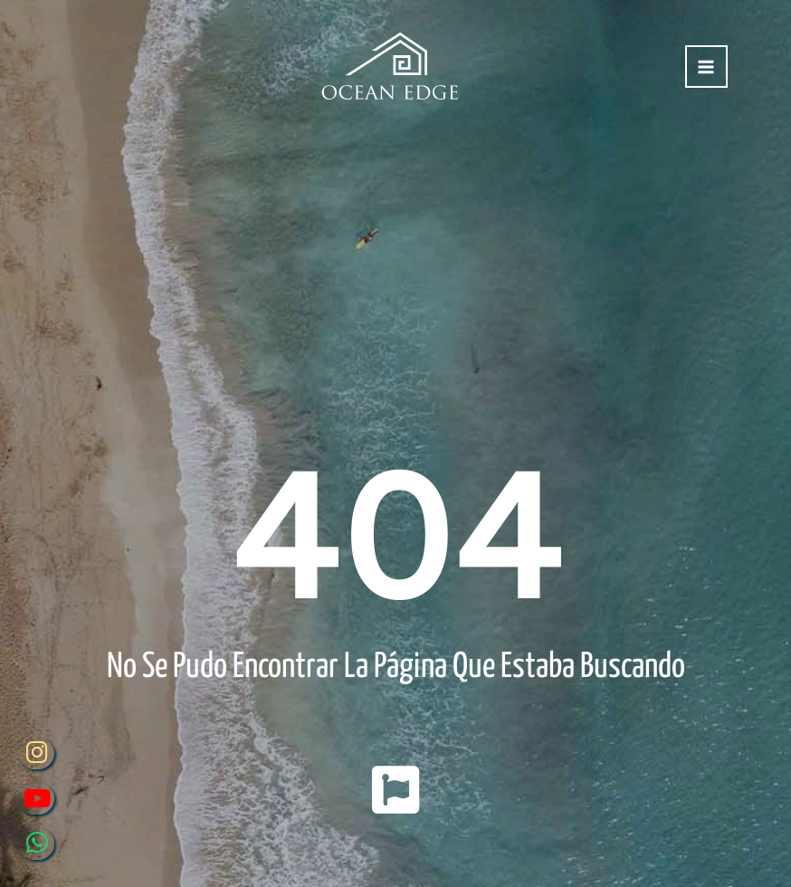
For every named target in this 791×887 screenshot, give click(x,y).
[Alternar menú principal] (706, 66)
